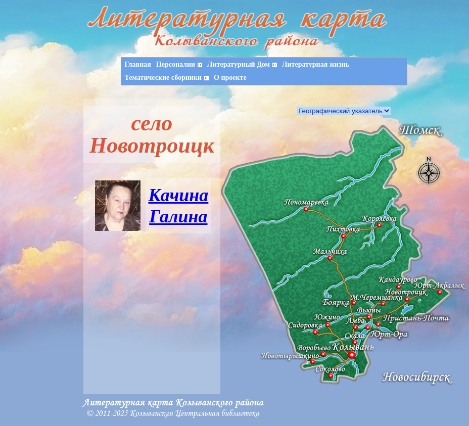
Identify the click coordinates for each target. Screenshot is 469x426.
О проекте (230, 77)
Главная (137, 64)
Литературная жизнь (315, 64)
